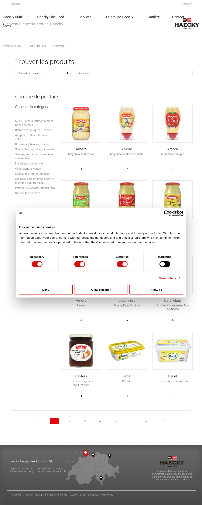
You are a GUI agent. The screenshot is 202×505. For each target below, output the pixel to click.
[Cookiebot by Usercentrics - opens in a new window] (166, 213)
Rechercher (188, 3)
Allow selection (101, 289)
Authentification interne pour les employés (91, 495)
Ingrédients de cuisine (29, 163)
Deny (45, 289)
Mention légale (32, 495)
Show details (167, 278)
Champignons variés (28, 168)
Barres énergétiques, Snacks (33, 130)
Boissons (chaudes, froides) (32, 144)
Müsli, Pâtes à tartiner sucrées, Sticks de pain (34, 123)
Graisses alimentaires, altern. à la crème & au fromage (34, 181)
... (130, 421)
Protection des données (55, 495)
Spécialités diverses (27, 193)
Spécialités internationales (32, 173)
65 (146, 421)
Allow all (156, 289)
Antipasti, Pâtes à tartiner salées (31, 137)
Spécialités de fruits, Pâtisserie (34, 149)
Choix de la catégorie (32, 107)
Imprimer (17, 495)
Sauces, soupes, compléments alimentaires (34, 156)
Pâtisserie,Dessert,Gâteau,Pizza (35, 188)
